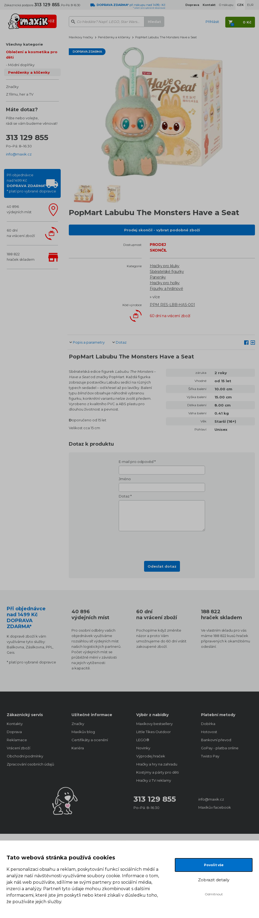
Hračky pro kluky (164, 265)
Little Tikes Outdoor (153, 732)
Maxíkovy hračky (81, 37)
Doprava (14, 732)
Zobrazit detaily (213, 879)
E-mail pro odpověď (136, 461)
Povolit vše (214, 865)
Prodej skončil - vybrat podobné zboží (162, 230)
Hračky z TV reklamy (153, 780)
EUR (250, 5)
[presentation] (162, 544)
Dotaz (121, 342)
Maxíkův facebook (214, 807)
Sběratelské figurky (167, 271)
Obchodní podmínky (25, 756)
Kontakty (15, 723)
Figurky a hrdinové (166, 288)
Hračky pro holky (165, 282)
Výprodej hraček (150, 756)
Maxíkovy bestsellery (154, 723)
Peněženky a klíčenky (29, 72)
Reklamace (17, 740)
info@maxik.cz (19, 154)
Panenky (158, 277)
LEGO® (142, 740)
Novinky (143, 748)
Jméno (125, 479)
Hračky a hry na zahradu (156, 764)
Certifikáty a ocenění (89, 740)
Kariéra (77, 748)
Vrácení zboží (18, 748)
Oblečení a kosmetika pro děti (31, 54)
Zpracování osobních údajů (30, 764)
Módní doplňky (21, 65)
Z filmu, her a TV (19, 94)
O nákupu (226, 5)
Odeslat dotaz (162, 566)
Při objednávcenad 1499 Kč (31, 183)
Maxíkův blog (83, 732)
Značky (12, 86)
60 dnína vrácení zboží (21, 233)
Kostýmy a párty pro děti (157, 772)
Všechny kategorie (24, 44)
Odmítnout (214, 894)
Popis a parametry (89, 342)
